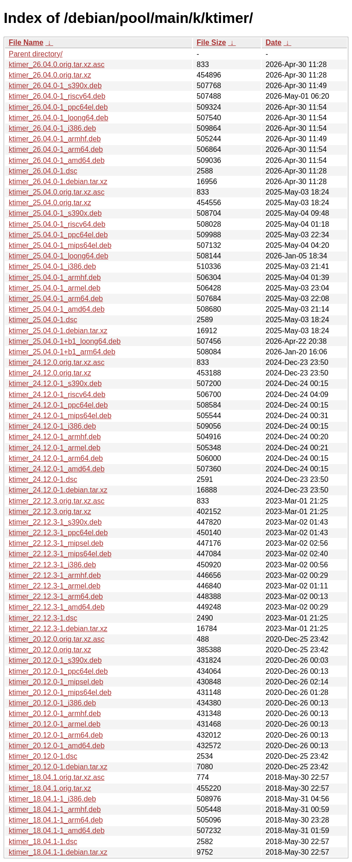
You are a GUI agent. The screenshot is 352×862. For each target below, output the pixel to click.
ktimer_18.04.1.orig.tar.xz (50, 788)
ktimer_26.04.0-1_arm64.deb (56, 149)
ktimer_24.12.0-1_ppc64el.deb (58, 405)
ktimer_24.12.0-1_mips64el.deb (60, 416)
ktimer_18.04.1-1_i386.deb (52, 799)
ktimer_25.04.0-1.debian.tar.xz (58, 331)
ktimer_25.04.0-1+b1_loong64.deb (65, 341)
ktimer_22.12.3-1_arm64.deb (56, 596)
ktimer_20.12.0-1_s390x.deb (55, 660)
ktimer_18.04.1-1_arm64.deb (56, 820)
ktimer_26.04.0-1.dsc (43, 171)
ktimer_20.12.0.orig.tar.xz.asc (56, 639)
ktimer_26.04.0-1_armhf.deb (55, 139)
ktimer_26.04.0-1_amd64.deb (56, 160)
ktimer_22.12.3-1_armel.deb (54, 586)
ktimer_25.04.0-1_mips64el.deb (60, 245)
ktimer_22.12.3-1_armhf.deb (55, 575)
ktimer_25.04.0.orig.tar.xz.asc (56, 192)
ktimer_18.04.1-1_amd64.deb (56, 830)
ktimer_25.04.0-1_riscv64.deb (57, 224)
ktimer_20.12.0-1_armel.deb (54, 724)
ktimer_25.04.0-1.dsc (43, 320)
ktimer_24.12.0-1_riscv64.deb (57, 394)
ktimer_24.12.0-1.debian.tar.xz (58, 490)
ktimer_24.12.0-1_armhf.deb (55, 437)
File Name (26, 42)
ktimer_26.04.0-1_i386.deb (52, 128)
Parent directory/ (35, 54)
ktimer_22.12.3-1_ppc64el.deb (58, 533)
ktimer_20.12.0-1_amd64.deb (56, 746)
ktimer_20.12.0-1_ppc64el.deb (58, 671)
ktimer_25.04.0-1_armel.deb (54, 288)
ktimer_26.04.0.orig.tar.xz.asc (56, 64)
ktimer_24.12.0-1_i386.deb (52, 426)
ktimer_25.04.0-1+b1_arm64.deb (62, 352)
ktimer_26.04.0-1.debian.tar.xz (58, 181)
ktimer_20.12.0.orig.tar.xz (50, 650)
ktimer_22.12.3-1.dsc (43, 618)
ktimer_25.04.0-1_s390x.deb (55, 213)
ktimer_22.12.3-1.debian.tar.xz (58, 629)
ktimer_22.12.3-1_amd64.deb (56, 607)
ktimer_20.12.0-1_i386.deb (52, 703)
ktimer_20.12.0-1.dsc (43, 756)
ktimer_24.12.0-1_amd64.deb (56, 469)
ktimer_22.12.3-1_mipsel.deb (56, 543)
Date (273, 42)
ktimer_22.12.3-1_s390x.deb (55, 522)
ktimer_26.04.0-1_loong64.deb (58, 118)
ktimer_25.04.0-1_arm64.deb (56, 298)
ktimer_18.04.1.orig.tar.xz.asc (56, 777)
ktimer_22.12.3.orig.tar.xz (50, 511)
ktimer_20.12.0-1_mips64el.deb (60, 692)
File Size (211, 42)
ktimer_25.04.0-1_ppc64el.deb (58, 235)
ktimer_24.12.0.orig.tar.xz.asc (56, 362)
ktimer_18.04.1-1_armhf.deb (55, 809)
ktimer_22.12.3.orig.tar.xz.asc (56, 501)
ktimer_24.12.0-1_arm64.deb (56, 458)
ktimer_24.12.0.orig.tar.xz (50, 373)
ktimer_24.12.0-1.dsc (43, 479)
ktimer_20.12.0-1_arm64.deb (56, 735)
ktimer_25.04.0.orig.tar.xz (50, 203)
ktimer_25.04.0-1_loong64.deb (58, 256)
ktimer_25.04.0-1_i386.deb (52, 266)
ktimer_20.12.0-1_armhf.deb (55, 713)
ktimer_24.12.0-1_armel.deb (54, 448)
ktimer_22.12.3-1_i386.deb (52, 565)
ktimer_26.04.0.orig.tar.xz (50, 75)
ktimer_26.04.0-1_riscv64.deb (57, 96)
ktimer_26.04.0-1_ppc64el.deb (58, 107)
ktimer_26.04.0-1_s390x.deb (55, 86)
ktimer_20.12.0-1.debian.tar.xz (58, 767)
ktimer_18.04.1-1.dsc (43, 841)
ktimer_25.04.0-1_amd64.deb (56, 309)
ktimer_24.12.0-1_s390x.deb (55, 383)
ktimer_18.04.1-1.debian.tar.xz (58, 852)
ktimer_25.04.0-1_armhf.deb (55, 277)
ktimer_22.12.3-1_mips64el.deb (60, 554)
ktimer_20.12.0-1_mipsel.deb (56, 682)
